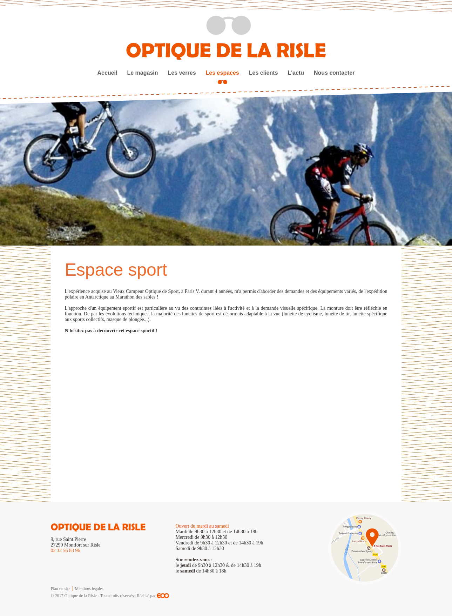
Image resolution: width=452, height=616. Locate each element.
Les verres (182, 73)
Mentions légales (89, 588)
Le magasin (142, 73)
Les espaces (222, 73)
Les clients (263, 73)
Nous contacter (334, 73)
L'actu (296, 73)
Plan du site (60, 588)
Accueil (107, 73)
